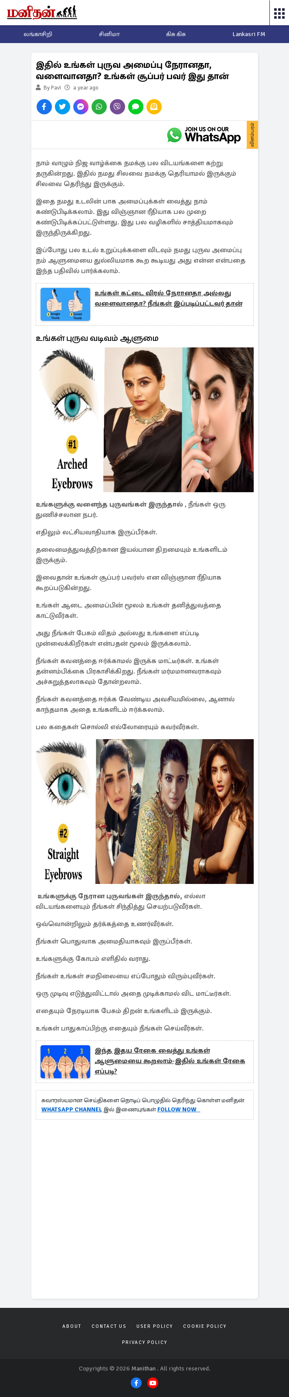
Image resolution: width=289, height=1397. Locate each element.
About (72, 1326)
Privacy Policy (144, 1342)
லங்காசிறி (38, 34)
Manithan (143, 1368)
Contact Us (109, 1326)
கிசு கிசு (176, 34)
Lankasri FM (248, 34)
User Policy (154, 1326)
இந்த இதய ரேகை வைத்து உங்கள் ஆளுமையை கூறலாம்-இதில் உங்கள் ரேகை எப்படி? (170, 1061)
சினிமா (109, 34)
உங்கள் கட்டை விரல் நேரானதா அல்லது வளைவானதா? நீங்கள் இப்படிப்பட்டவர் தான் (168, 298)
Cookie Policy (205, 1326)
